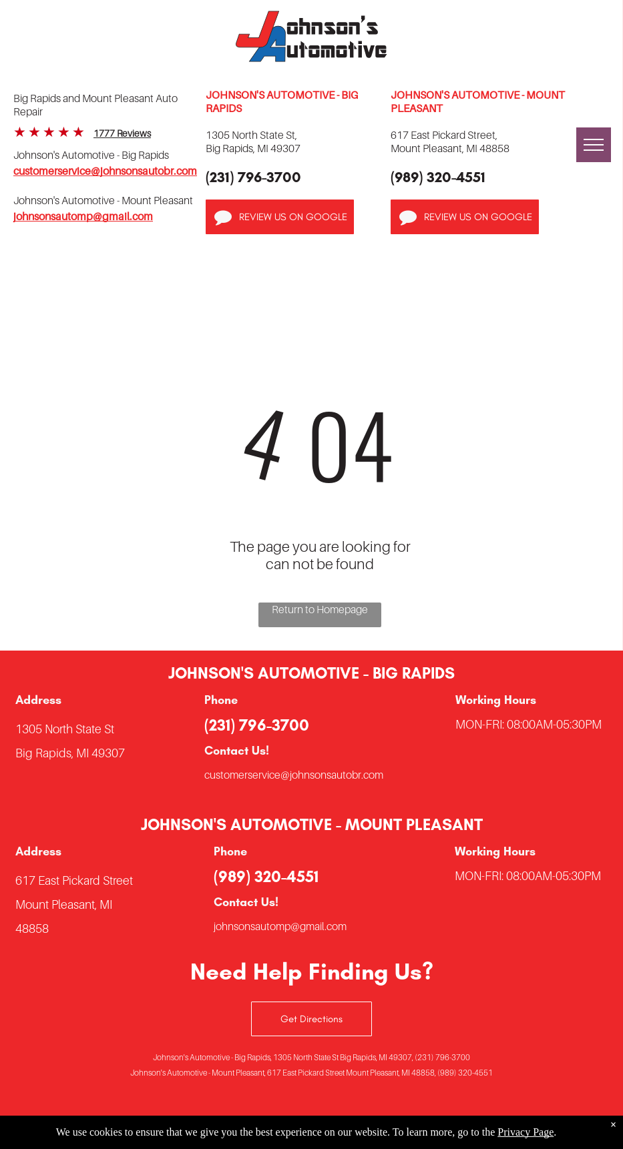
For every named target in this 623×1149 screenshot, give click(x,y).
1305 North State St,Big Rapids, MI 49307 (253, 141)
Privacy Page (525, 1132)
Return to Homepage (320, 609)
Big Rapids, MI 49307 (70, 753)
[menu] (593, 144)
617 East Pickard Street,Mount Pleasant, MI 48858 (450, 141)
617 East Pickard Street (74, 880)
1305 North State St (64, 729)
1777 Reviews (122, 133)
